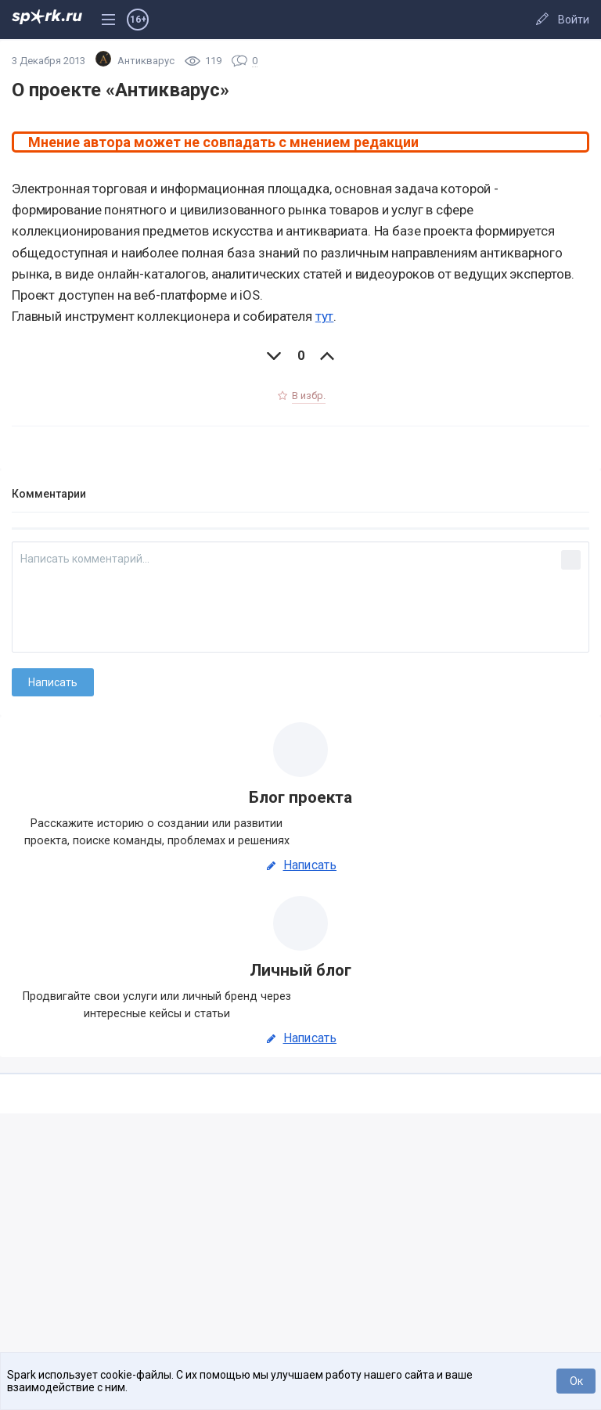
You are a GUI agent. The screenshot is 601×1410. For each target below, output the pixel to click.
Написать (300, 865)
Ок (576, 1381)
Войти (573, 19)
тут (324, 316)
